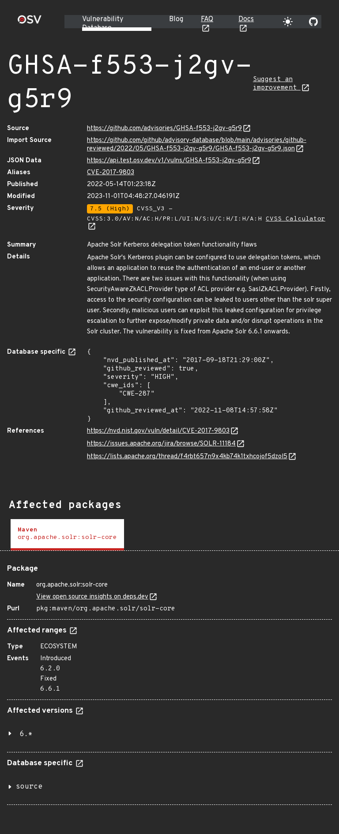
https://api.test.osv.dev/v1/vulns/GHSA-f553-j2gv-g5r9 (169, 161)
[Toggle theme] (288, 21)
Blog (176, 19)
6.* (26, 734)
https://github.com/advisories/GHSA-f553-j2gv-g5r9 (164, 128)
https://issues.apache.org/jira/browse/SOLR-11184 (161, 444)
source (29, 786)
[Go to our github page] (313, 21)
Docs (246, 19)
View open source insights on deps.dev (92, 597)
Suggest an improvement (277, 83)
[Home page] (29, 22)
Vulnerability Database (102, 24)
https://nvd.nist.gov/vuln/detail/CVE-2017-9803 (158, 431)
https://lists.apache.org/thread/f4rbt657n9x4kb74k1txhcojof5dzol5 (187, 457)
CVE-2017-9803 (110, 172)
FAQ (207, 19)
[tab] (67, 534)
